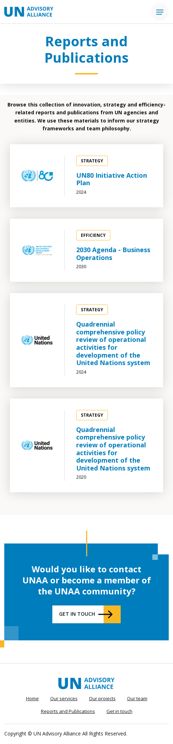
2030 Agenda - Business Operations (113, 253)
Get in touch (77, 613)
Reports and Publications (68, 711)
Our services (64, 698)
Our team (137, 698)
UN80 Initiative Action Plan (111, 179)
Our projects (102, 698)
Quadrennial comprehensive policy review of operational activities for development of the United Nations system (113, 343)
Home (32, 698)
